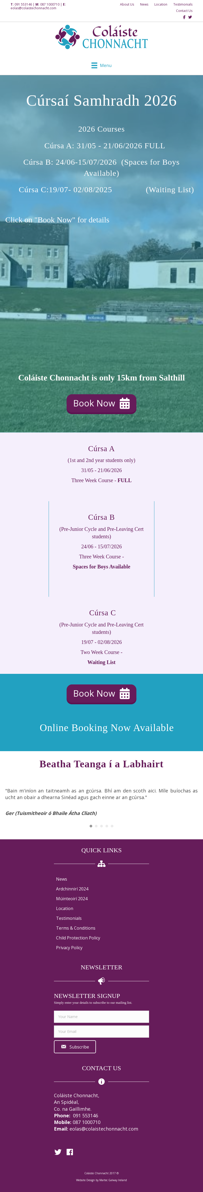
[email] (101, 1031)
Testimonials (182, 4)
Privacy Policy (69, 948)
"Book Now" (54, 219)
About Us (127, 4)
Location (160, 4)
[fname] (101, 1017)
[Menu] (101, 65)
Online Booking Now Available (107, 727)
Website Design (85, 1180)
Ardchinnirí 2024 (72, 889)
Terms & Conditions (75, 928)
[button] (101, 403)
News (144, 4)
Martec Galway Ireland (113, 1180)
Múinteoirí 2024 (71, 899)
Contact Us (184, 10)
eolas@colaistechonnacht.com (33, 8)
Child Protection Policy (78, 938)
